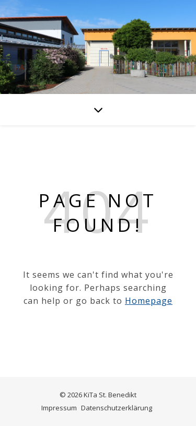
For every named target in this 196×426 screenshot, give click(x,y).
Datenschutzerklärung (116, 407)
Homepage (148, 300)
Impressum (59, 407)
